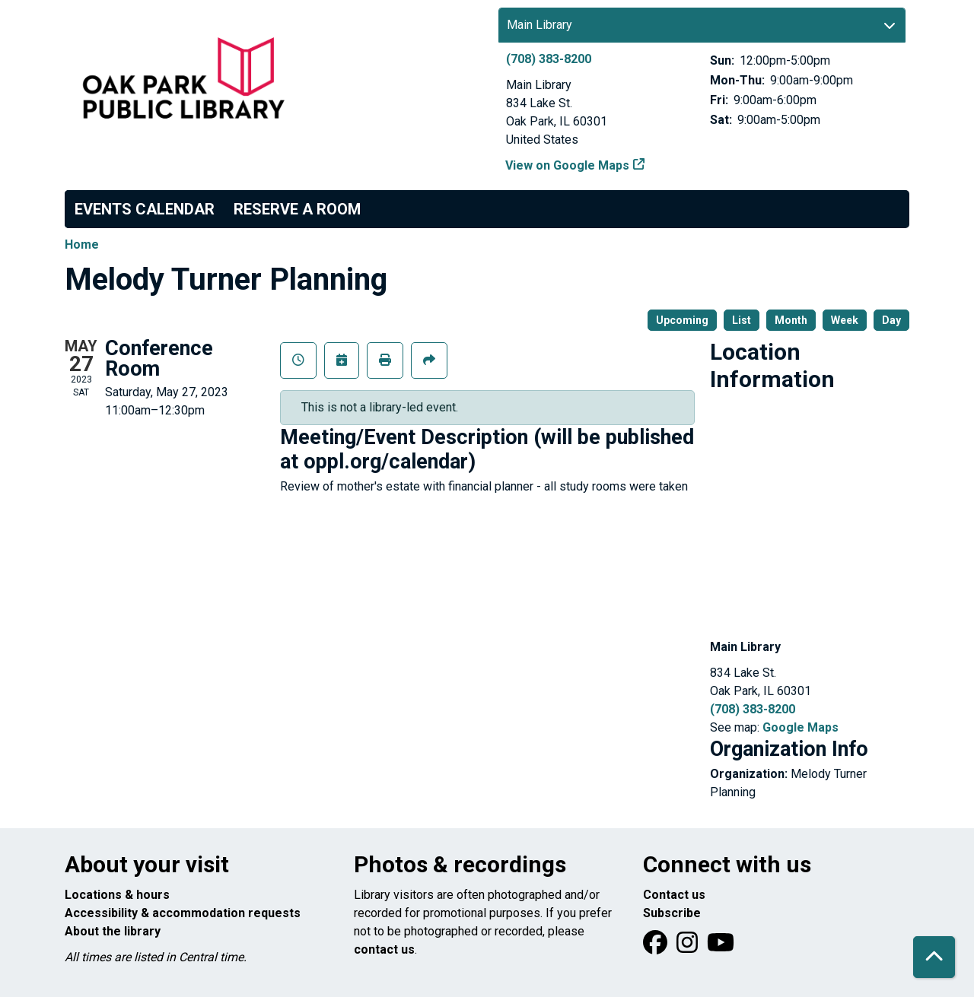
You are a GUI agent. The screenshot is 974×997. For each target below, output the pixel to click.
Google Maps (800, 727)
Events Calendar (145, 209)
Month (791, 320)
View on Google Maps (567, 165)
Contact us (674, 894)
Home (82, 244)
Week (844, 320)
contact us (384, 949)
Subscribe (672, 913)
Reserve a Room (297, 209)
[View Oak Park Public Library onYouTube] (720, 947)
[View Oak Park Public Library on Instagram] (688, 947)
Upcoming (682, 320)
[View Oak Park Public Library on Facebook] (656, 947)
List (741, 320)
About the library (113, 931)
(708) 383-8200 (548, 59)
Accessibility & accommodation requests (183, 913)
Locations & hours (117, 894)
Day (891, 320)
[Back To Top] (934, 957)
